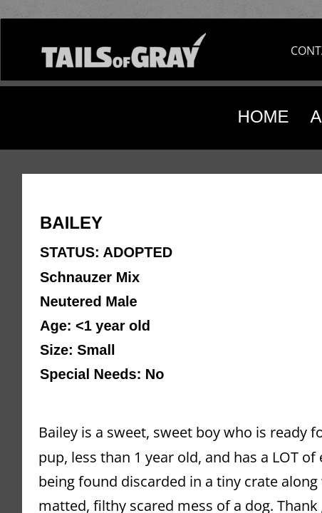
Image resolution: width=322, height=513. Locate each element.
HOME (263, 116)
